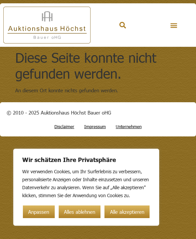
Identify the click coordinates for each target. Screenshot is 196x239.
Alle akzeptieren (127, 211)
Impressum (95, 126)
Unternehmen (129, 126)
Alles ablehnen (79, 211)
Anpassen (38, 211)
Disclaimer (64, 126)
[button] (173, 25)
